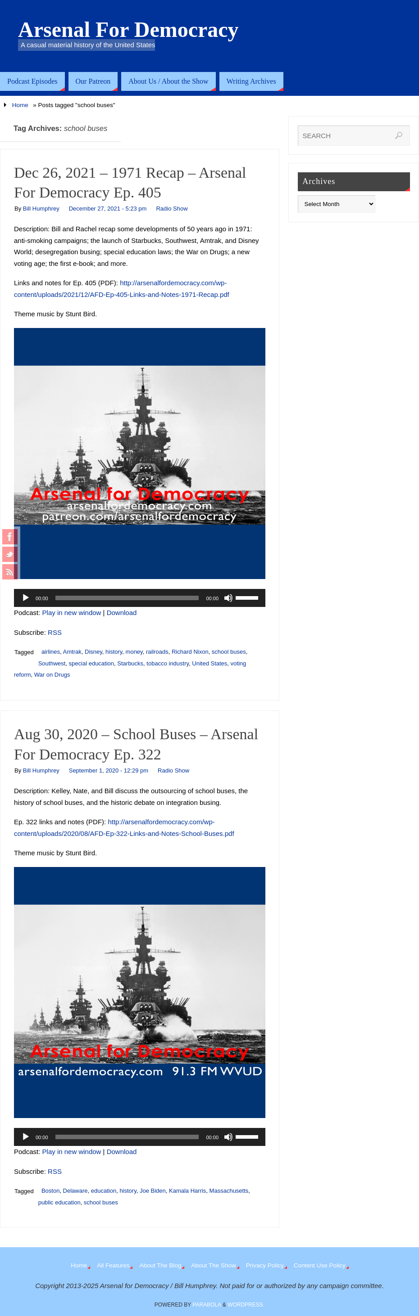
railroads (157, 651)
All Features (113, 1265)
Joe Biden (153, 1190)
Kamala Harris (187, 1190)
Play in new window (71, 612)
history (113, 651)
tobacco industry (167, 663)
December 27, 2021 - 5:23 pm (108, 208)
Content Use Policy (320, 1265)
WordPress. (246, 1305)
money (134, 651)
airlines (50, 651)
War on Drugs (52, 674)
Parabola (206, 1305)
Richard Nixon (190, 651)
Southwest (52, 663)
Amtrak (72, 651)
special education (91, 663)
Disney (93, 651)
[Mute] (228, 597)
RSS (55, 632)
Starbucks (130, 663)
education (103, 1190)
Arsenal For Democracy (128, 29)
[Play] (25, 597)
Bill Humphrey (41, 208)
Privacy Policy (265, 1265)
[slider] (127, 598)
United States (209, 663)
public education (59, 1202)
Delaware (75, 1190)
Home (20, 105)
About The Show (213, 1265)
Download (122, 612)
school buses (229, 651)
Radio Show (171, 208)
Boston (50, 1190)
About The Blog (160, 1265)
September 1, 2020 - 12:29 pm (108, 770)
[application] (139, 598)
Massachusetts (229, 1190)
